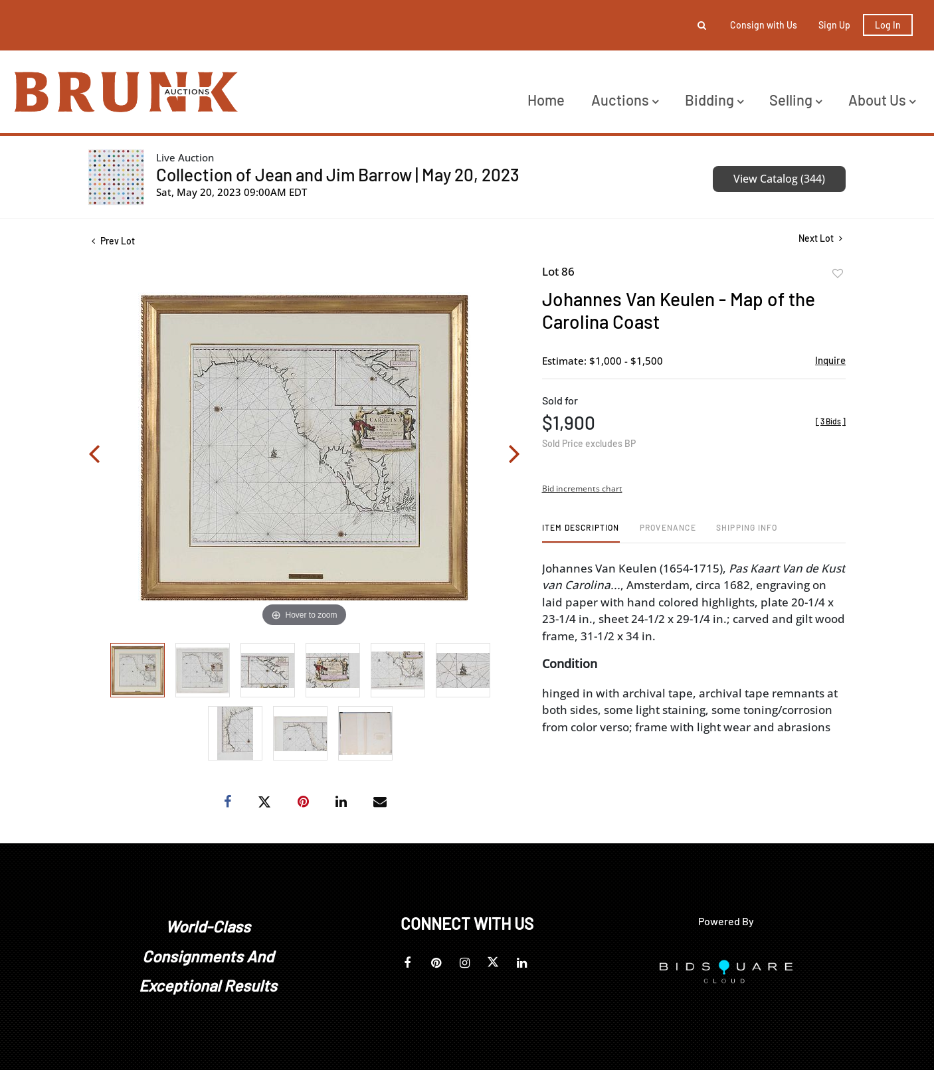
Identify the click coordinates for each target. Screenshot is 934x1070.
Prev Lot (113, 240)
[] (831, 421)
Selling (795, 99)
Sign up (834, 25)
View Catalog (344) (779, 178)
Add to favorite (838, 273)
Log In (888, 25)
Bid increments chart (582, 488)
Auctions (624, 99)
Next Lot (820, 238)
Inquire (830, 360)
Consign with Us (763, 25)
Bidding (714, 99)
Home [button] (546, 99)
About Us (881, 99)
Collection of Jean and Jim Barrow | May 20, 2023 (337, 174)
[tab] (581, 532)
